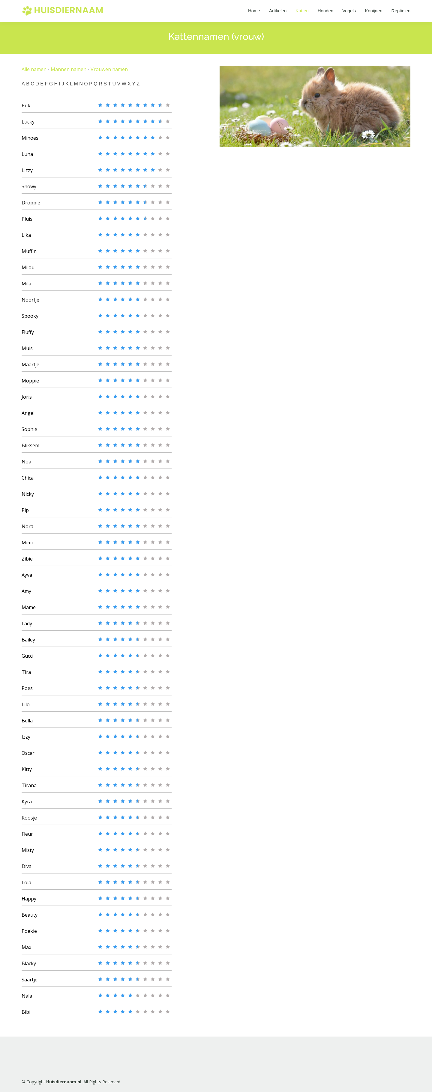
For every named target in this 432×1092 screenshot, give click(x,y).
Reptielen (401, 10)
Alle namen (34, 72)
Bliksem (30, 448)
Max (26, 950)
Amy (26, 594)
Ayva (27, 578)
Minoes (30, 141)
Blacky (29, 966)
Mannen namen (68, 72)
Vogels (349, 10)
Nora (27, 529)
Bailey (28, 642)
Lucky (28, 124)
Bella (27, 723)
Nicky (28, 497)
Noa (26, 464)
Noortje (30, 302)
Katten (302, 10)
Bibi (26, 1015)
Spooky (30, 319)
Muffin (29, 254)
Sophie (29, 432)
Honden (326, 10)
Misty (28, 853)
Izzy (26, 739)
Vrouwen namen (109, 72)
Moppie (30, 383)
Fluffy (28, 335)
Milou (28, 270)
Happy (29, 901)
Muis (27, 351)
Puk (26, 108)
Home (254, 10)
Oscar (28, 756)
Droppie (31, 205)
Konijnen (373, 10)
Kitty (27, 772)
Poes (27, 691)
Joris (27, 400)
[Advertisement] (271, 247)
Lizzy (27, 173)
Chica (28, 481)
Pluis (27, 222)
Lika (26, 238)
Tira (26, 675)
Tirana (29, 788)
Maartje (30, 367)
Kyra (27, 804)
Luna (27, 157)
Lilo (26, 707)
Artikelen (277, 10)
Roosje (29, 820)
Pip (25, 513)
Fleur (27, 837)
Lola (26, 885)
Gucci (27, 659)
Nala (27, 998)
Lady (27, 626)
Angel (28, 416)
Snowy (29, 189)
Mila (26, 286)
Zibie (27, 561)
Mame (29, 610)
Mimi (27, 545)
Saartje (30, 982)
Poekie (29, 934)
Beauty (30, 918)
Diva (27, 869)
